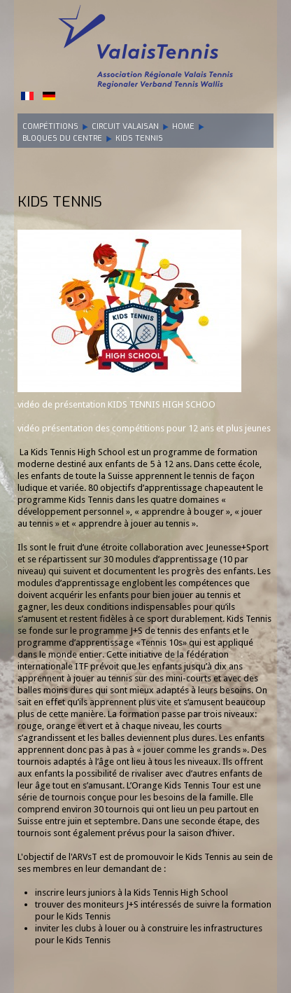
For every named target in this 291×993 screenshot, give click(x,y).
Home (183, 126)
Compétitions (50, 126)
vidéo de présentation (62, 404)
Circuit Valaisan (125, 126)
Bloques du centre (62, 138)
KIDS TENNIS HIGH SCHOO (161, 404)
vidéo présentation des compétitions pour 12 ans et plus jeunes (144, 428)
